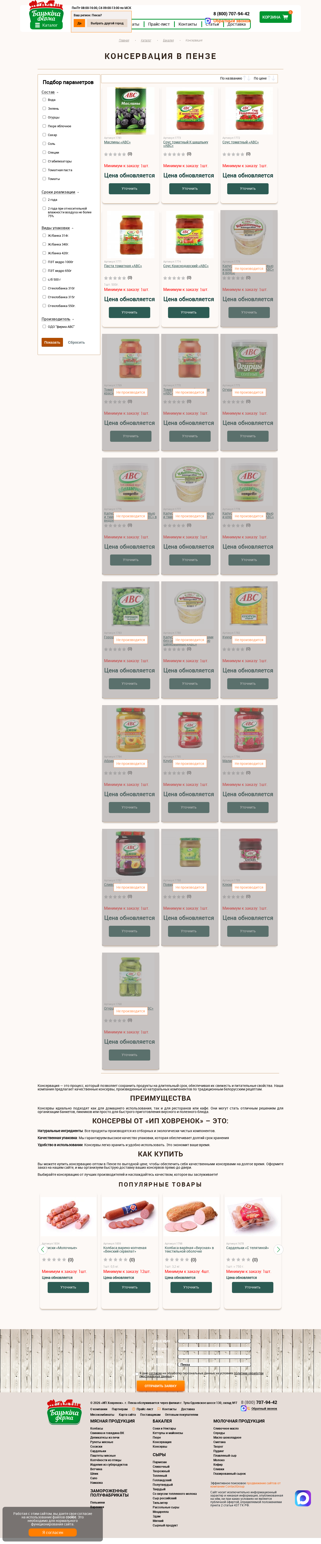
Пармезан (160, 1468)
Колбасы (96, 1434)
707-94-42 (259, 1408)
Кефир (218, 1470)
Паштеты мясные (103, 1461)
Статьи (229, 30)
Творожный (161, 1477)
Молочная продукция (239, 1427)
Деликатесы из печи (104, 1443)
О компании (98, 1415)
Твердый (159, 1495)
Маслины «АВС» (117, 148)
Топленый (160, 1481)
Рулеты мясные (101, 1448)
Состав (48, 98)
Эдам (156, 1522)
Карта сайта (127, 1420)
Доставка (254, 30)
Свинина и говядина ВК (107, 1439)
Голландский (162, 1486)
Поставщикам (150, 1420)
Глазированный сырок (229, 1479)
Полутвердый (163, 1491)
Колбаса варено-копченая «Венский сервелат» (124, 1255)
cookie (71, 1517)
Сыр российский (165, 1504)
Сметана (219, 1448)
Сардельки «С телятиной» (247, 1253)
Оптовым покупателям (181, 1420)
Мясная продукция (112, 1427)
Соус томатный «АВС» (240, 148)
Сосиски (96, 1452)
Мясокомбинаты (102, 1420)
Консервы (160, 1452)
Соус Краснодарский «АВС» (186, 271)
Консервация (162, 1448)
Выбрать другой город (124, 23)
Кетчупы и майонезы (168, 1439)
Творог (218, 1452)
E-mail (158, 1363)
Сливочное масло (226, 1434)
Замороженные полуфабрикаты (109, 1499)
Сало (93, 1484)
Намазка (96, 1489)
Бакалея (162, 1427)
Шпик (94, 1479)
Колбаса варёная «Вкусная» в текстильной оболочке (189, 1255)
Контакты (205, 30)
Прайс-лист (176, 30)
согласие (155, 1379)
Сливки (218, 1475)
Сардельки (98, 1457)
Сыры (159, 1460)
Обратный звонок (214, 20)
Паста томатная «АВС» (123, 271)
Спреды (219, 1439)
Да (97, 23)
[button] (42, 1255)
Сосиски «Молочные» (59, 1253)
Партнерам (120, 1415)
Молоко (219, 1466)
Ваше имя (161, 1347)
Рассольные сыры (166, 1513)
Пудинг (218, 1457)
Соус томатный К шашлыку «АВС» (185, 150)
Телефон (160, 1355)
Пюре (157, 1443)
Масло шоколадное (227, 1443)
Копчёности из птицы (105, 1466)
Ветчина (96, 1475)
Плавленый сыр (224, 1461)
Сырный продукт (165, 1531)
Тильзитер (160, 1509)
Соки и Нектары (164, 1434)
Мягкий (158, 1527)
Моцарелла (161, 1518)
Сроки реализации (58, 198)
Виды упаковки (56, 234)
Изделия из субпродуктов (109, 1470)
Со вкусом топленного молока (175, 1500)
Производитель (56, 325)
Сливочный (161, 1472)
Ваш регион (163, 1370)
